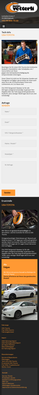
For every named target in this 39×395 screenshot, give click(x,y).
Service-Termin (7, 376)
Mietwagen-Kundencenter (11, 385)
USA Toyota (6, 328)
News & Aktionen (8, 383)
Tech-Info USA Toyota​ (9, 361)
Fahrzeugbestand (8, 332)
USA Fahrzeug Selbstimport (11, 343)
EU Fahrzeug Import (8, 348)
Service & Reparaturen (9, 357)
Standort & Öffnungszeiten (11, 380)
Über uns (5, 382)
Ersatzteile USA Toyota (10, 363)
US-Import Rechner (8, 345)
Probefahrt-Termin (8, 378)
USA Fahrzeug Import (9, 341)
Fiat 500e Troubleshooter (11, 365)
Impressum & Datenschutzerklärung (14, 387)
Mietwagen (6, 359)
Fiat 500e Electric (8, 330)
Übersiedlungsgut (8, 347)
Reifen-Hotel (6, 367)
